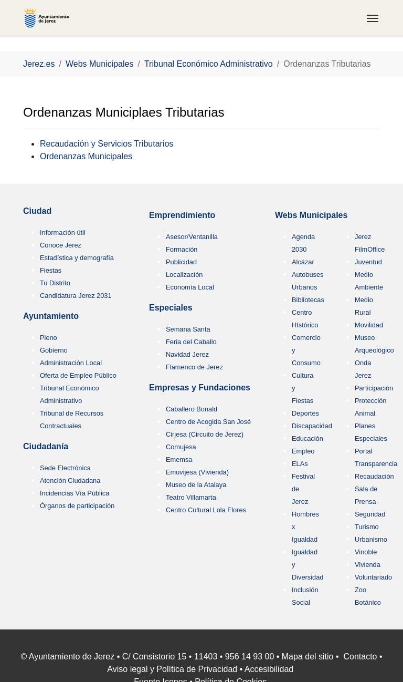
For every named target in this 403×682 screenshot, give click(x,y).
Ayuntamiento (51, 316)
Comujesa (181, 447)
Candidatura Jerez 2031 (76, 295)
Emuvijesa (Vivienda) (197, 472)
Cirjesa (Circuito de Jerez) (204, 434)
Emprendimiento (182, 215)
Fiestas (50, 270)
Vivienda (367, 565)
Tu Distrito (55, 283)
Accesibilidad (269, 669)
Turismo (367, 527)
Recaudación (374, 476)
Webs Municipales (311, 215)
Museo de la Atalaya (196, 485)
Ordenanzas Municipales (86, 156)
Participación (374, 388)
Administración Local (71, 363)
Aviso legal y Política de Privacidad (172, 669)
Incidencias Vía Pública (74, 493)
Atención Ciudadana (70, 480)
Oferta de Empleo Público (78, 375)
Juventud (368, 262)
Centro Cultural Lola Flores (206, 510)
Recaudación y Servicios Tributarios (106, 143)
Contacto (360, 656)
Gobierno (54, 350)
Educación (307, 438)
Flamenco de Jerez (194, 367)
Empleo (303, 451)
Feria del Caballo (191, 342)
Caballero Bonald (191, 409)
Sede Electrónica (65, 468)
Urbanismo (371, 539)
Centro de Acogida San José (208, 422)
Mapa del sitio (308, 656)
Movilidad (369, 325)
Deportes (305, 413)
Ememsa (179, 459)
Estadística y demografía (77, 258)
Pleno (48, 338)
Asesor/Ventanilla (192, 237)
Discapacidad (312, 426)
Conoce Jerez (60, 245)
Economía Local (190, 287)
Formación (181, 249)
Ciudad (37, 210)
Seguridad (370, 514)
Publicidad (181, 262)
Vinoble (366, 552)
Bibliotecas (308, 300)
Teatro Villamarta (191, 497)
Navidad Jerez (187, 354)
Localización (184, 274)
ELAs (300, 464)
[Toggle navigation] (372, 18)
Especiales (171, 307)
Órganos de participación (77, 506)
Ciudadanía (45, 446)
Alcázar (303, 262)
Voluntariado (373, 577)
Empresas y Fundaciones (199, 387)
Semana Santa (188, 329)
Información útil (63, 232)
